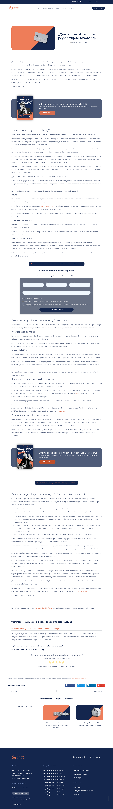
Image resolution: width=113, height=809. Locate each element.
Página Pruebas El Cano (23, 706)
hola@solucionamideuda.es (87, 2)
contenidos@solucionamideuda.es (79, 678)
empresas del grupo (31, 305)
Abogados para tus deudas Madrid (53, 770)
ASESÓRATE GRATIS (56, 310)
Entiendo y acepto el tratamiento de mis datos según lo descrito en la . (45, 301)
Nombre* (24, 282)
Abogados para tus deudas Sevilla (53, 773)
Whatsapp (99, 2)
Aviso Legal (77, 778)
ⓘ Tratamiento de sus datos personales (32, 298)
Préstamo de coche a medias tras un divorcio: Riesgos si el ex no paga (56, 725)
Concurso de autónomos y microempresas (22, 775)
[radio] (49, 663)
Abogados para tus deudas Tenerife (53, 792)
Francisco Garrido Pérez (43, 608)
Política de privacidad (81, 771)
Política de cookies (80, 774)
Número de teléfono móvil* (76, 282)
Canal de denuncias (16, 804)
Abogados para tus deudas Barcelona (54, 776)
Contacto (71, 8)
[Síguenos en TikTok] (100, 757)
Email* (24, 289)
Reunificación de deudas (21, 770)
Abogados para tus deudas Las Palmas (54, 786)
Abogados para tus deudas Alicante (53, 779)
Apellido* (48, 282)
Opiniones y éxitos (48, 8)
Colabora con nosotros (20, 788)
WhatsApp (77, 794)
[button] (70, 685)
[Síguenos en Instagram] (97, 757)
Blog (79, 8)
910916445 (75, 2)
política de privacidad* (62, 301)
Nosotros (63, 8)
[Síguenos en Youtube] (93, 757)
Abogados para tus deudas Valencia (53, 795)
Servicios (37, 8)
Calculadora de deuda (20, 779)
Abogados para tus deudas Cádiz (53, 783)
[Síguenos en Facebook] (90, 757)
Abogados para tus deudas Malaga (53, 789)
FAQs (57, 8)
